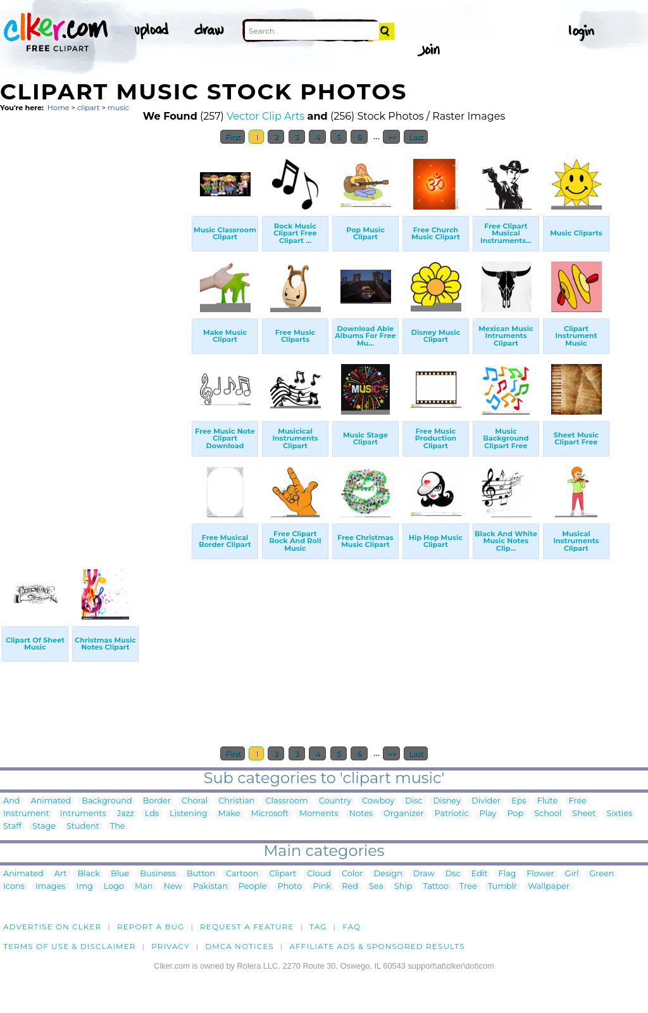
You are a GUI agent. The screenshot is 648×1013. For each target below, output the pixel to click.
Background (107, 801)
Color (352, 874)
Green (601, 874)
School (547, 814)
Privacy (170, 946)
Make (229, 814)
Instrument (26, 814)
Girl (572, 874)
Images (50, 887)
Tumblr (503, 887)
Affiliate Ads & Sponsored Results (376, 946)
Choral (195, 801)
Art (60, 874)
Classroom (287, 801)
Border (157, 801)
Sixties (620, 814)
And (11, 801)
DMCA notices (239, 946)
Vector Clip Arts (265, 116)
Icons (14, 887)
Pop (515, 814)
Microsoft (270, 814)
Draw (424, 874)
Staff (12, 826)
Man (144, 887)
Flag (507, 874)
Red (350, 887)
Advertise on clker (52, 926)
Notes (361, 814)
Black (88, 874)
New (173, 887)
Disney (447, 801)
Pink (322, 887)
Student (82, 826)
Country (335, 801)
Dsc (453, 874)
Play (488, 814)
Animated (51, 801)
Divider (486, 801)
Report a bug (151, 926)
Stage (44, 826)
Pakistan (210, 887)
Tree (468, 887)
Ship (403, 887)
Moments (319, 814)
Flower (540, 874)
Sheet (583, 814)
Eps (518, 801)
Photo (289, 887)
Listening (188, 814)
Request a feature (247, 926)
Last (415, 136)
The (117, 826)
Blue (120, 874)
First (232, 136)
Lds (152, 814)
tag (318, 926)
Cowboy (378, 801)
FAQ (351, 926)
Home (58, 107)
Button (201, 874)
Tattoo (436, 887)
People (253, 887)
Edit (479, 874)
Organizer (403, 814)
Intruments (83, 814)
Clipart (283, 874)
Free (577, 801)
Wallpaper (549, 887)
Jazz (125, 814)
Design (387, 874)
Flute (547, 801)
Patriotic (452, 814)
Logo (114, 887)
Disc (413, 801)
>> (391, 136)
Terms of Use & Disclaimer (69, 946)
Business (158, 874)
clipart (88, 107)
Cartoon (242, 874)
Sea (376, 887)
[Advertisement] (95, 341)
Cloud (319, 874)
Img (85, 887)
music (118, 107)
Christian (236, 801)
